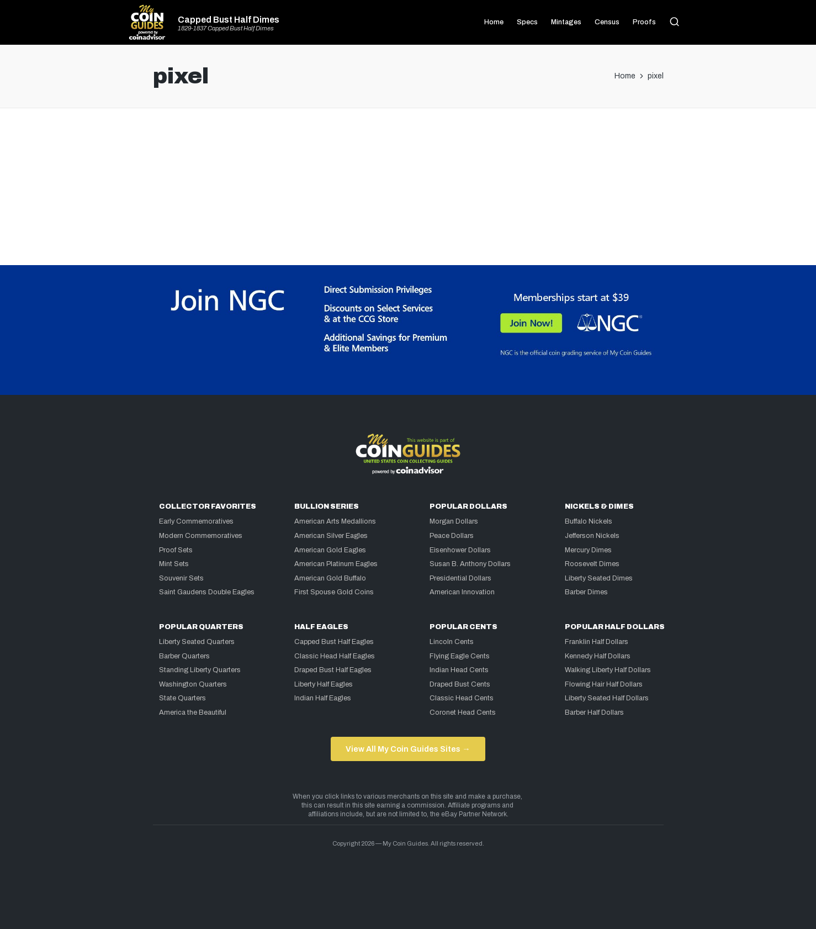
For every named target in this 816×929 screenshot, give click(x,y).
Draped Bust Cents (460, 684)
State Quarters (182, 698)
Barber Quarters (184, 656)
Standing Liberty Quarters (200, 670)
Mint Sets (174, 564)
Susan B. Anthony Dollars (470, 564)
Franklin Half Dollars (596, 642)
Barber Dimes (586, 592)
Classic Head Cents (462, 698)
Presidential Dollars (460, 578)
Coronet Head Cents (463, 712)
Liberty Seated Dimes (599, 578)
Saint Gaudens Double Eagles (207, 592)
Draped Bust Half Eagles (333, 670)
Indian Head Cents (459, 670)
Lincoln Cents (452, 642)
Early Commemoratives (196, 521)
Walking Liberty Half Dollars (608, 670)
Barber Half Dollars (594, 712)
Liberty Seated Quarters (197, 642)
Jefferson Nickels (592, 536)
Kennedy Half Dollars (597, 656)
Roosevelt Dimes (592, 564)
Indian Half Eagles (322, 698)
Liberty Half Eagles (323, 684)
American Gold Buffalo (330, 578)
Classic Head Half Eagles (334, 656)
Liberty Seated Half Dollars (607, 698)
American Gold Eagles (330, 550)
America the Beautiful (192, 712)
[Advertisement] (408, 153)
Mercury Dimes (588, 550)
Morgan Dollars (454, 521)
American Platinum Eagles (336, 564)
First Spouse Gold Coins (334, 592)
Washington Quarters (193, 684)
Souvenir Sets (181, 578)
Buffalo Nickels (588, 521)
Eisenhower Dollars (460, 550)
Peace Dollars (452, 536)
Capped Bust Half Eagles (334, 642)
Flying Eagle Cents (460, 656)
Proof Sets (176, 550)
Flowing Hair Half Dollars (604, 684)
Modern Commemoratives (200, 536)
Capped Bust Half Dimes (228, 19)
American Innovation (462, 592)
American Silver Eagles (331, 536)
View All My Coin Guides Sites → (408, 749)
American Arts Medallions (335, 521)
